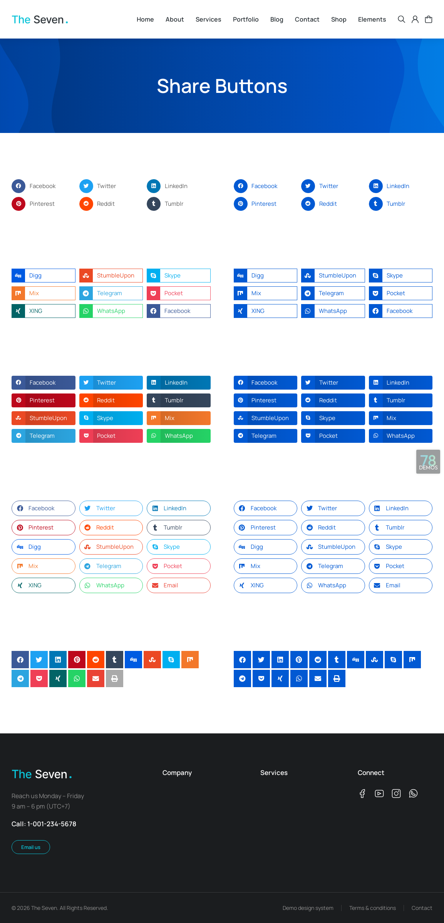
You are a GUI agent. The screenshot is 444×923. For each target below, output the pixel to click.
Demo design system (308, 907)
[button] (43, 186)
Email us (30, 847)
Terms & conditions (372, 907)
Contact (422, 907)
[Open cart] (428, 19)
